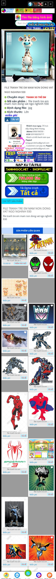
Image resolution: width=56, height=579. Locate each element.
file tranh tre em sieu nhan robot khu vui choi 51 (41, 325)
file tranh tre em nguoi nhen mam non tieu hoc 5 (41, 422)
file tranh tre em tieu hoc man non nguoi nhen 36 (41, 273)
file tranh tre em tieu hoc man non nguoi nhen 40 (41, 250)
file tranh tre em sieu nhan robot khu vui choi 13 (41, 351)
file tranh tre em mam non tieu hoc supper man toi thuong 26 (14, 562)
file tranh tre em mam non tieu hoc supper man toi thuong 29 (14, 529)
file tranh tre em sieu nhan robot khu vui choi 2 (41, 387)
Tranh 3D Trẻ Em (36, 97)
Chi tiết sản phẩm (12, 201)
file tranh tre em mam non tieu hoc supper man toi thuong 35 (41, 492)
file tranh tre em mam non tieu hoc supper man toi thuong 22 (41, 562)
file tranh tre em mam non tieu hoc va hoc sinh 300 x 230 (41, 459)
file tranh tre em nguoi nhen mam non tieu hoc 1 (14, 469)
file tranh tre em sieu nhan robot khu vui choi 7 (14, 375)
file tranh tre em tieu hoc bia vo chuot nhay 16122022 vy (14, 298)
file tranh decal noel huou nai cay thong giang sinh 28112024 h (14, 261)
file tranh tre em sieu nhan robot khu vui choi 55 (14, 322)
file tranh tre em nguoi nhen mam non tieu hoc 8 (14, 433)
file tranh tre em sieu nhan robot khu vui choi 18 (14, 348)
